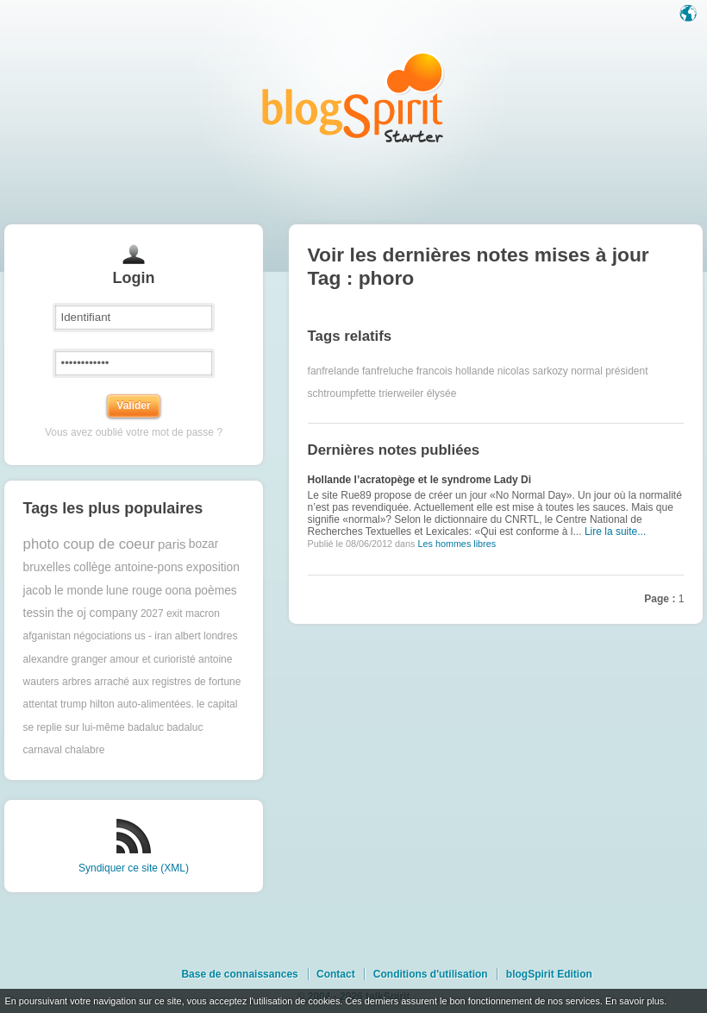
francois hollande (455, 371)
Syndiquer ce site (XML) (133, 868)
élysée (442, 393)
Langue (689, 14)
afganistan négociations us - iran (97, 636)
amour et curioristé (152, 659)
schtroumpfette (342, 393)
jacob (37, 590)
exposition (213, 567)
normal (587, 371)
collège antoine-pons (128, 567)
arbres (76, 682)
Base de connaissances (239, 974)
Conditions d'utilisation (430, 974)
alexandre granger (65, 659)
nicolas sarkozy (532, 371)
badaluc (146, 727)
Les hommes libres (456, 543)
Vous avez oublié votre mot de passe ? (133, 432)
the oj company (97, 613)
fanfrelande (334, 371)
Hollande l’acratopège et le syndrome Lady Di (419, 480)
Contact (335, 974)
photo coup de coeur (89, 544)
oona (179, 590)
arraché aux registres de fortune (167, 682)
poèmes (216, 590)
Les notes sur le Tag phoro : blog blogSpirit (353, 97)
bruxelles (47, 567)
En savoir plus (634, 1001)
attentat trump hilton (69, 704)
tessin (38, 613)
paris (172, 544)
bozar (204, 544)
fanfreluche (387, 371)
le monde (78, 590)
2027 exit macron (180, 613)
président (626, 371)
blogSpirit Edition (549, 974)
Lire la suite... (615, 531)
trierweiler (401, 393)
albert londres (206, 636)
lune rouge (134, 590)
